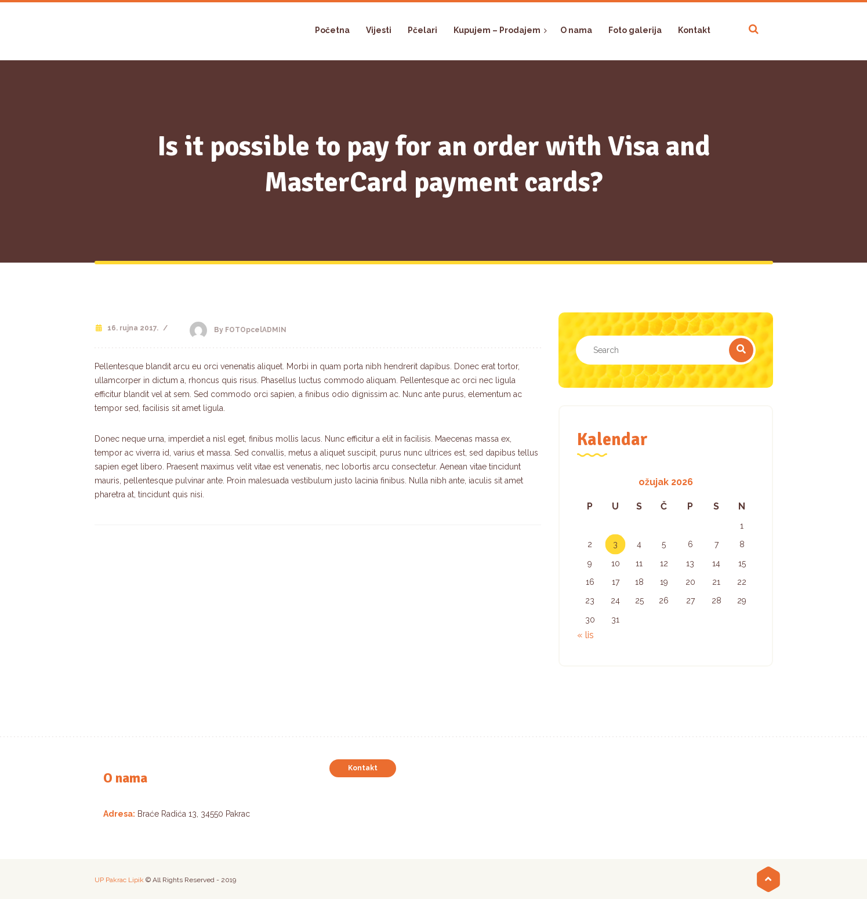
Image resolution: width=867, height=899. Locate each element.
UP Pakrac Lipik (119, 880)
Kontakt (363, 768)
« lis (585, 634)
